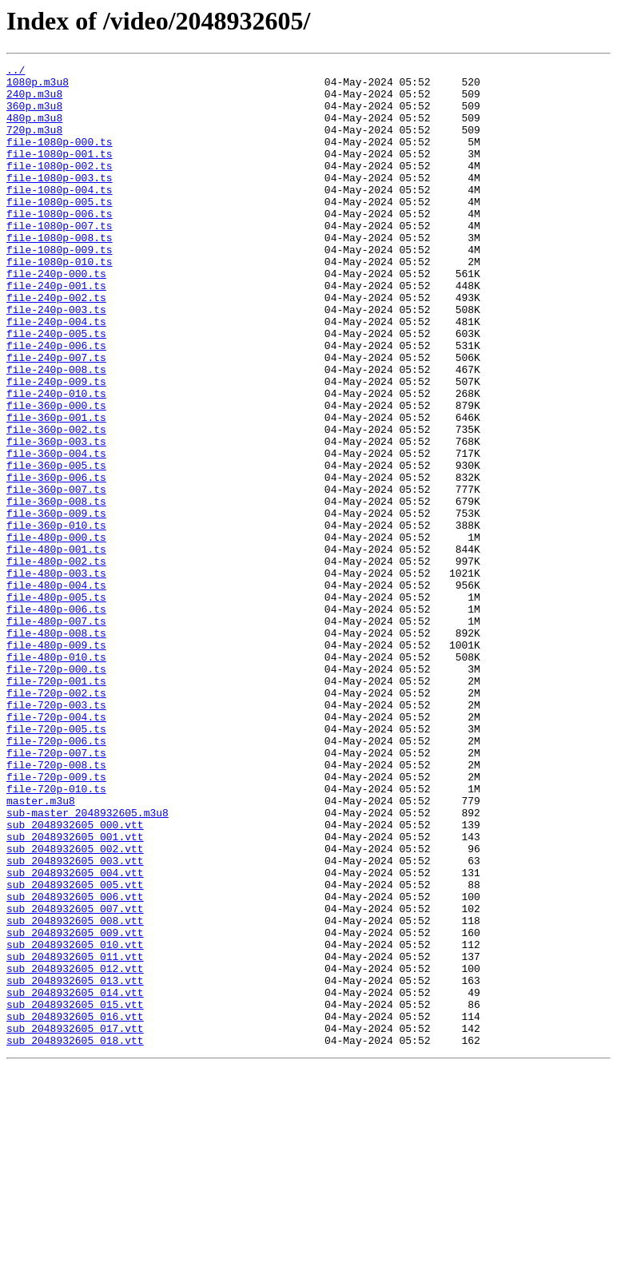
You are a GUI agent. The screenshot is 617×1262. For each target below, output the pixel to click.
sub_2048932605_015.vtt (75, 1193)
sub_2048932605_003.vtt (75, 1021)
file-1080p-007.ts (59, 259)
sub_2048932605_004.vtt (75, 1035)
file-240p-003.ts (56, 359)
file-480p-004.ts (56, 690)
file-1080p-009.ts (59, 287)
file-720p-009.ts (56, 920)
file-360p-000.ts (56, 474)
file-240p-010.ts (56, 460)
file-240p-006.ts (56, 402)
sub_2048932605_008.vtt (75, 1092)
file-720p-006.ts (56, 877)
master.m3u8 (40, 949)
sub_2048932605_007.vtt (75, 1078)
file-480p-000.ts (56, 632)
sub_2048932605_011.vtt (75, 1136)
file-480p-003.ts (56, 676)
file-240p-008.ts (56, 431)
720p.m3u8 (34, 144)
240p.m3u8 (34, 100)
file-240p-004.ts (56, 374)
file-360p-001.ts (56, 489)
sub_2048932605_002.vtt (75, 1006)
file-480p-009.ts (56, 762)
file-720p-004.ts (56, 848)
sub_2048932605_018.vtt (75, 1236)
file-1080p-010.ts (59, 302)
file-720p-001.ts (56, 805)
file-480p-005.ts (56, 704)
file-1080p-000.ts (59, 158)
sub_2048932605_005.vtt (75, 1049)
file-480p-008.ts (56, 747)
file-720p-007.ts (56, 891)
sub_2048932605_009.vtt (75, 1107)
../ (15, 72)
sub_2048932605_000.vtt (75, 977)
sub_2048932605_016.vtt (75, 1207)
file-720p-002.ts (56, 819)
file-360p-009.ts (56, 604)
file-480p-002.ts (56, 661)
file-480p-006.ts (56, 719)
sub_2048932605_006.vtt (75, 1064)
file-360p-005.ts (56, 546)
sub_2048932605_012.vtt (75, 1150)
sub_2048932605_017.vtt (75, 1222)
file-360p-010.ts (56, 618)
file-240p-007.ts (56, 417)
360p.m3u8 (34, 115)
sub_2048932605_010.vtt (75, 1121)
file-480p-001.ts (56, 647)
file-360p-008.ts (56, 589)
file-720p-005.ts (56, 862)
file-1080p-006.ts (59, 244)
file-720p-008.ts (56, 906)
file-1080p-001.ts (59, 172)
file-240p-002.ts (56, 345)
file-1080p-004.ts (59, 215)
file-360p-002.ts (56, 503)
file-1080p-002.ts (59, 187)
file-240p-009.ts (56, 446)
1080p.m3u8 (37, 86)
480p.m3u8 (34, 129)
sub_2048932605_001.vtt (75, 992)
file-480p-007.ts (56, 733)
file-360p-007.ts (56, 575)
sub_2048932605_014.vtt (75, 1179)
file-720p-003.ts (56, 834)
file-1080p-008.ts (59, 273)
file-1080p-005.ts (59, 230)
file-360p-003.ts (56, 517)
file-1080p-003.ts (59, 201)
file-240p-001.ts (56, 330)
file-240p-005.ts (56, 388)
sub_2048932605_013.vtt (75, 1164)
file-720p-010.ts (56, 934)
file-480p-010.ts (56, 776)
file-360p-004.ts (56, 532)
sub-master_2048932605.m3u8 (87, 963)
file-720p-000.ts (56, 791)
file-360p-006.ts (56, 561)
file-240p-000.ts (56, 316)
